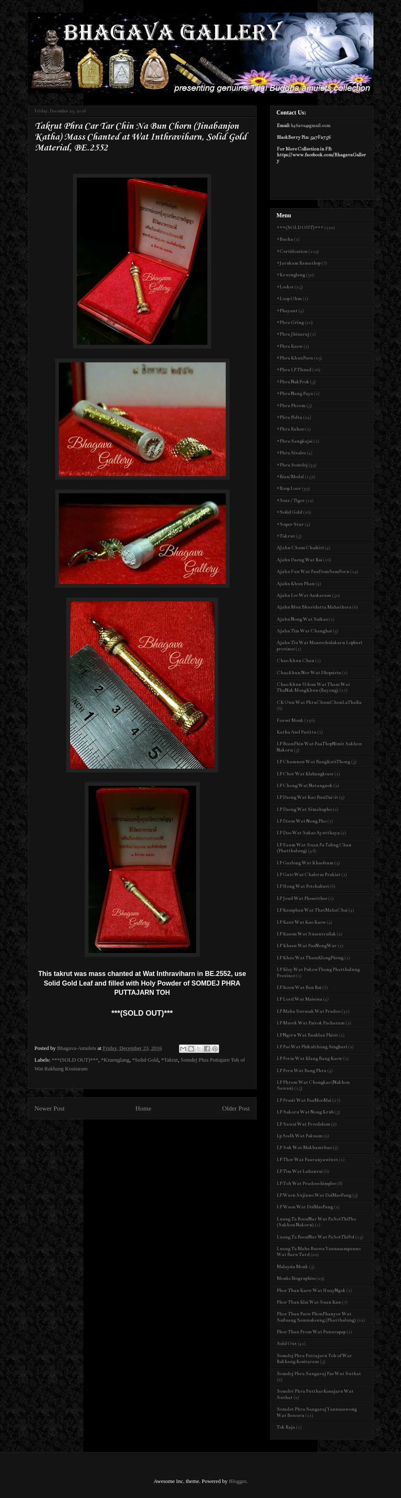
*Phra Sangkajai (295, 441)
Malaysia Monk (292, 1266)
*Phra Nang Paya (295, 393)
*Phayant (287, 310)
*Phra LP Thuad (294, 369)
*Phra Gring (290, 322)
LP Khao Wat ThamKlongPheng (310, 957)
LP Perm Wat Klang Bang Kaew (309, 1058)
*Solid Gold (145, 1060)
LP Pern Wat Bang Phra (301, 1070)
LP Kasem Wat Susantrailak (306, 934)
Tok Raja (286, 1427)
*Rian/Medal (290, 476)
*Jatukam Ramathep (298, 263)
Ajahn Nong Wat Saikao (302, 619)
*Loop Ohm (289, 298)
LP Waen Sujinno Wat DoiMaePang (314, 1195)
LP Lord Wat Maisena (299, 999)
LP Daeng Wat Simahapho (304, 809)
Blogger (237, 1481)
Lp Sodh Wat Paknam (300, 1136)
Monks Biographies (296, 1278)
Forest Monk (290, 720)
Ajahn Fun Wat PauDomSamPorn (313, 571)
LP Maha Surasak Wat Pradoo (308, 1011)
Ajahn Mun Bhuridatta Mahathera (314, 607)
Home (143, 1108)
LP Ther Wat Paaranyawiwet (307, 1159)
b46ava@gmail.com (310, 125)
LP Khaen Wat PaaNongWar (307, 945)
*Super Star (290, 524)
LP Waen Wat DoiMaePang (305, 1207)
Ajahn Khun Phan (296, 583)
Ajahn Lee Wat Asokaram (304, 595)
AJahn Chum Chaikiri (300, 547)
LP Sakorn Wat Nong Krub (305, 1112)
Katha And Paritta (296, 732)
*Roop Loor (289, 488)
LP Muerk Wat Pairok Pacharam (311, 1023)
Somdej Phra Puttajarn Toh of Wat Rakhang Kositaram (314, 1358)
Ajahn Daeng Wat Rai (299, 560)
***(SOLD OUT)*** (75, 1060)
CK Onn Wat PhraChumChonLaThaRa (319, 702)
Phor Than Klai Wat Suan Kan (309, 1302)
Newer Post (50, 1108)
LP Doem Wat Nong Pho (301, 821)
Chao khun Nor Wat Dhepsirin (309, 672)
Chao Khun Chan (295, 660)
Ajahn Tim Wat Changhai (304, 631)
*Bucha (285, 239)
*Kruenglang (115, 1060)
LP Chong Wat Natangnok (305, 785)
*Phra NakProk (293, 382)
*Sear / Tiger (291, 500)
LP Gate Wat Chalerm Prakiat (308, 874)
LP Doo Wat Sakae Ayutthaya (308, 833)
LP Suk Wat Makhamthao (304, 1147)
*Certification (292, 251)
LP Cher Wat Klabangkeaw (305, 774)
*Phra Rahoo (290, 429)
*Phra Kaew (290, 346)
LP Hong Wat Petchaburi (303, 886)
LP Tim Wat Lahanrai (300, 1171)
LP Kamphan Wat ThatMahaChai (312, 910)
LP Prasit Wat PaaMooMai (304, 1100)
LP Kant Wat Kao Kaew (301, 922)
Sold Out (287, 1343)
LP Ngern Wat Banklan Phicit (307, 1035)
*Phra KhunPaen (295, 358)
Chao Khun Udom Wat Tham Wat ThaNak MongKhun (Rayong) (313, 687)
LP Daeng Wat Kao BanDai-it (307, 797)
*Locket (285, 287)
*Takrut (169, 1060)
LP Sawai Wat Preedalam (303, 1124)
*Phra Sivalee (291, 453)
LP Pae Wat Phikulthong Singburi (312, 1047)
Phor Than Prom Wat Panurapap (311, 1332)
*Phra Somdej (292, 465)
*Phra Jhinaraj (293, 334)
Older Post (236, 1108)
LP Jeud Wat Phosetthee (302, 898)
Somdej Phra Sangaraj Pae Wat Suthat (319, 1373)
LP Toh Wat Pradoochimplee (306, 1183)
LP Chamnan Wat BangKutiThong (313, 761)
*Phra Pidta (289, 417)
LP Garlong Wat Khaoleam (305, 863)
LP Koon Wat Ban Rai (299, 987)
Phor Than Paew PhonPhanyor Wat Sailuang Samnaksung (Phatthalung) (316, 1316)
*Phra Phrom (291, 405)
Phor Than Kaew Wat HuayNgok (311, 1290)
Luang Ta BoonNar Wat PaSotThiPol (315, 1237)
